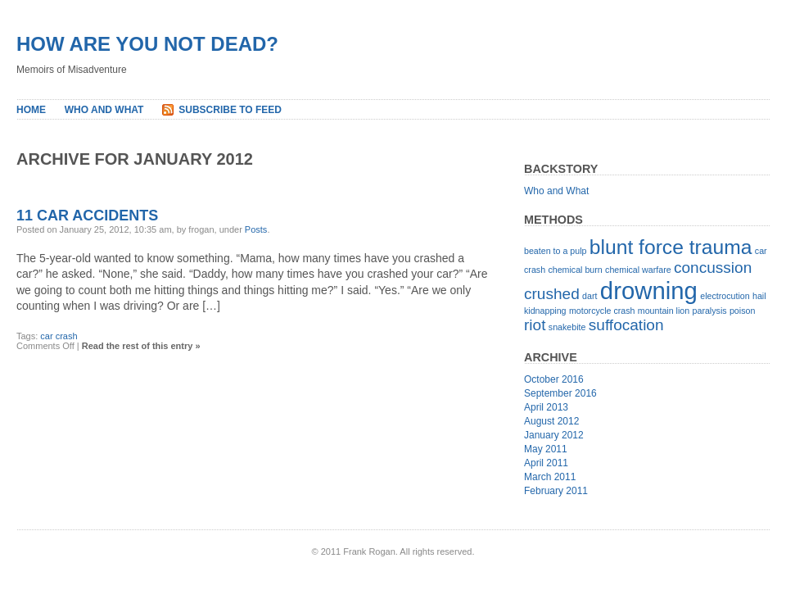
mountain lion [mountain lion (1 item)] (663, 310)
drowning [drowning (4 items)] (649, 290)
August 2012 (551, 421)
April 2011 (546, 463)
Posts (256, 229)
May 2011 (545, 449)
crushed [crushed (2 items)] (552, 293)
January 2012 (554, 435)
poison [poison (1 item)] (742, 310)
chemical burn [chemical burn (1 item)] (575, 270)
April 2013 (546, 407)
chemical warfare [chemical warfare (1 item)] (638, 270)
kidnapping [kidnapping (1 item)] (545, 310)
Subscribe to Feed (230, 110)
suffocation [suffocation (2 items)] (626, 325)
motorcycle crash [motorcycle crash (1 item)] (602, 310)
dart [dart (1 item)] (589, 296)
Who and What (104, 110)
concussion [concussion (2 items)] (713, 267)
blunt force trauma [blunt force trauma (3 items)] (671, 247)
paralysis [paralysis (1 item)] (710, 310)
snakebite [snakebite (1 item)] (567, 327)
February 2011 (556, 491)
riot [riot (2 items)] (534, 325)
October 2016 (554, 379)
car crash (58, 336)
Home (31, 110)
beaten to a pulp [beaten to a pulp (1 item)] (555, 251)
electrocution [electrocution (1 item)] (724, 296)
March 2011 (550, 477)
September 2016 (560, 393)
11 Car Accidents (87, 215)
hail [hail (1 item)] (759, 296)
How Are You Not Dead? (147, 44)
